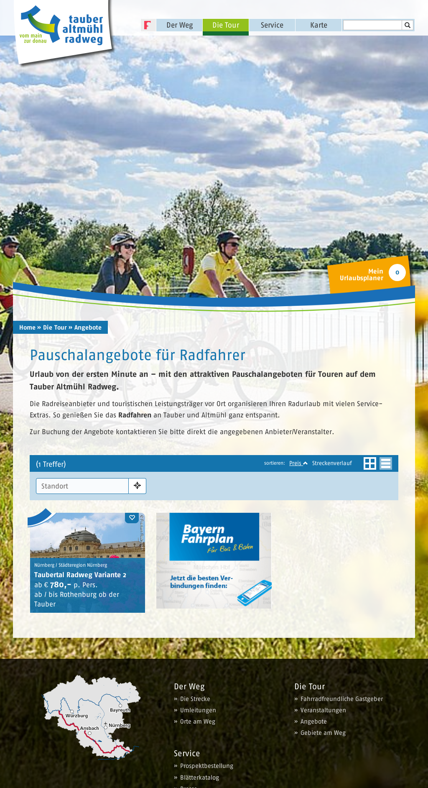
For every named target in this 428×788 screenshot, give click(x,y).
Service (272, 25)
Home (27, 327)
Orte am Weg (197, 721)
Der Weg (179, 25)
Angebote (314, 721)
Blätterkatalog (199, 777)
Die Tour (225, 25)
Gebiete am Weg (323, 732)
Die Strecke (195, 698)
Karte (318, 25)
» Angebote (85, 327)
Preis (298, 463)
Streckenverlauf (332, 463)
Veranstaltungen (323, 710)
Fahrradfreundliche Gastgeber (342, 698)
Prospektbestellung (206, 765)
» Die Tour (52, 327)
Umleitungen (198, 710)
